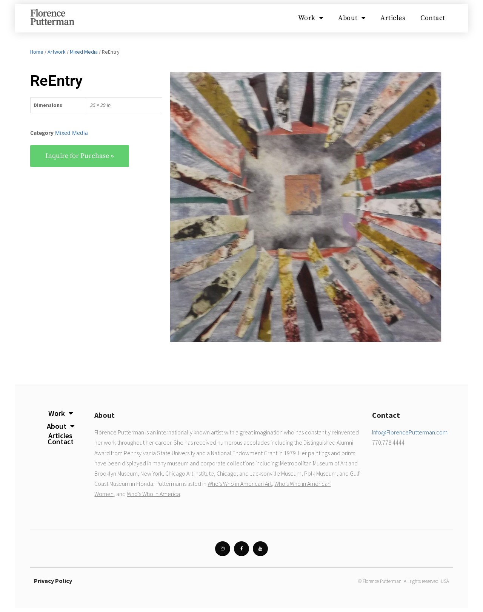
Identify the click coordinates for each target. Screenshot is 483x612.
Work (310, 18)
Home (36, 51)
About (351, 18)
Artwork (57, 51)
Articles (392, 18)
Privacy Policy (53, 580)
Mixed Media (84, 51)
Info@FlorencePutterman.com (410, 432)
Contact (432, 18)
